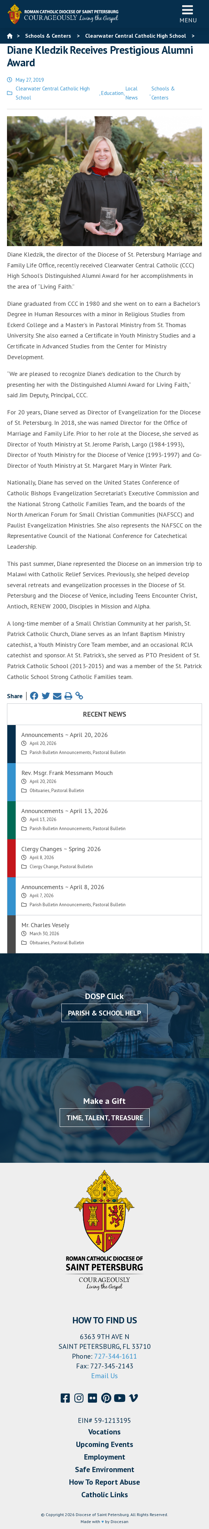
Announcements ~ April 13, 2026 (64, 811)
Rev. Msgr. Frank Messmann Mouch (67, 773)
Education (112, 93)
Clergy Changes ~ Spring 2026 (61, 849)
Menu (188, 13)
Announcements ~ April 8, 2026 (62, 887)
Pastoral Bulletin (109, 752)
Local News (132, 93)
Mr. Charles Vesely (45, 925)
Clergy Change (44, 867)
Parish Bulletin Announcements (60, 752)
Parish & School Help (104, 1013)
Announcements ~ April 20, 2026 (64, 735)
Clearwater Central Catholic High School (53, 93)
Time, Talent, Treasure (104, 1117)
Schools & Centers (163, 93)
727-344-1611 (115, 1356)
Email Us (104, 1375)
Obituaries (40, 790)
